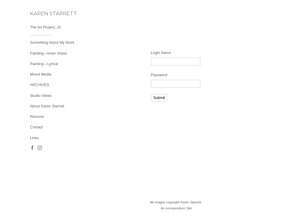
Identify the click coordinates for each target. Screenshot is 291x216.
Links (34, 138)
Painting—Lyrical (44, 64)
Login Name (161, 53)
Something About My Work (52, 42)
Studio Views (41, 96)
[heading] (45, 13)
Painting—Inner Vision (48, 53)
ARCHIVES (39, 85)
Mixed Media (40, 74)
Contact (36, 127)
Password (159, 75)
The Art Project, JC (46, 27)
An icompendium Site (176, 208)
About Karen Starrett (47, 106)
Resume (37, 117)
